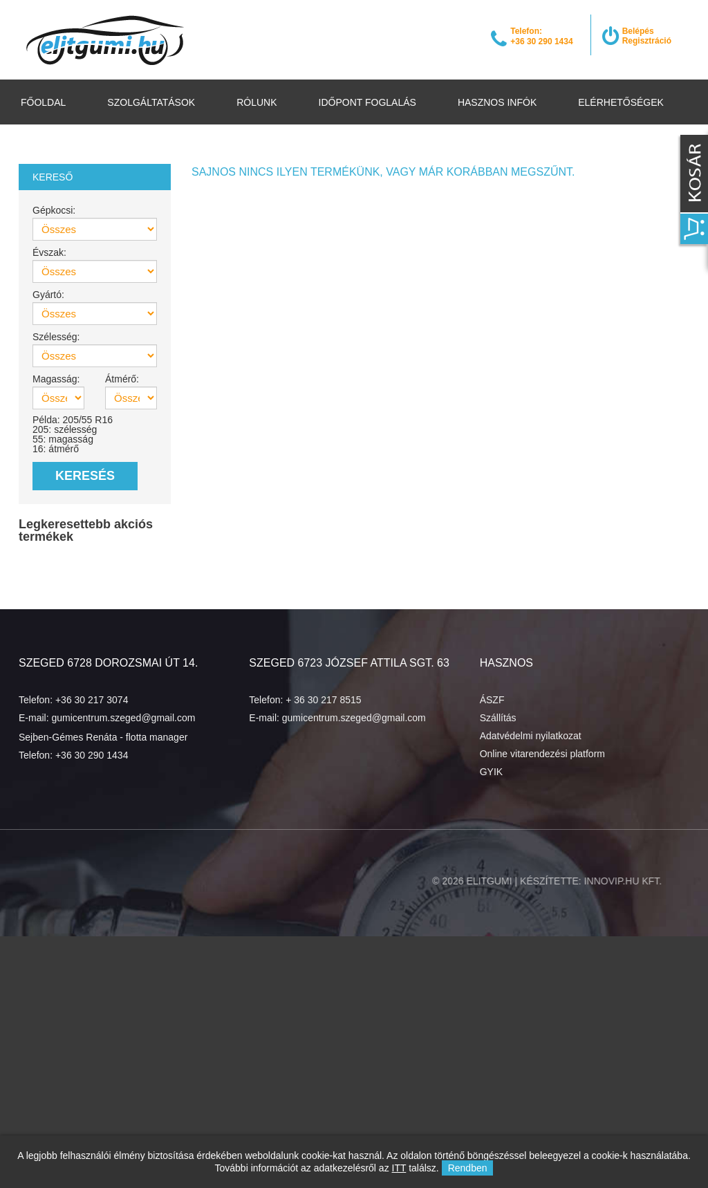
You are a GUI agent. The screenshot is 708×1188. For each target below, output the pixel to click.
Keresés (85, 476)
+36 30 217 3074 (92, 699)
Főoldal (43, 102)
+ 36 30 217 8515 (323, 699)
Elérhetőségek (621, 102)
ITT (399, 1167)
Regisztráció (646, 41)
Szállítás (498, 717)
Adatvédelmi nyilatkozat (530, 735)
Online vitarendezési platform (542, 753)
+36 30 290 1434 (92, 755)
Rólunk (256, 102)
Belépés (638, 31)
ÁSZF (492, 699)
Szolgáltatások (151, 102)
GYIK (491, 771)
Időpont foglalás (367, 102)
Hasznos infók (497, 102)
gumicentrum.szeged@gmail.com (123, 717)
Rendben (467, 1167)
